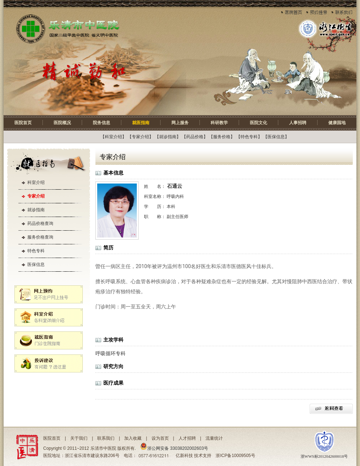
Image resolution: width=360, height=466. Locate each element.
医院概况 (62, 122)
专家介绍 (140, 136)
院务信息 (101, 122)
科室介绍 (113, 136)
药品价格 (194, 136)
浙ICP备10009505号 (235, 455)
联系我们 (105, 438)
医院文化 (258, 122)
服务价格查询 (40, 237)
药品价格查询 (40, 223)
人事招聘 (297, 122)
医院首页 (23, 122)
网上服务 (180, 122)
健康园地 (337, 122)
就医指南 (140, 122)
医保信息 (276, 136)
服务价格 (221, 136)
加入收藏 (132, 438)
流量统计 (214, 438)
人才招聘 (187, 438)
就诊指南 (167, 136)
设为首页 (160, 438)
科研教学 (219, 122)
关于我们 (78, 438)
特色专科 (249, 136)
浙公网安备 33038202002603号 (174, 448)
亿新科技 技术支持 (193, 455)
